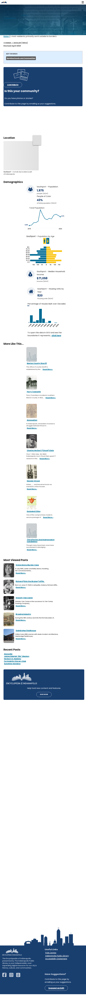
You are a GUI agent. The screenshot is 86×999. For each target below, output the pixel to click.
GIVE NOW (44, 694)
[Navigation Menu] (82, 2)
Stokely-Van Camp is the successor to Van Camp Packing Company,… (34, 602)
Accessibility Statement (56, 963)
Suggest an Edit (56, 992)
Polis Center (50, 957)
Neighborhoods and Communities (21, 58)
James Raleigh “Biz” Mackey (16, 656)
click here (56, 335)
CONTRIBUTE (12, 85)
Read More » (20, 573)
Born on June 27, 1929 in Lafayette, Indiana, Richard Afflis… (37, 585)
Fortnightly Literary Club (15, 661)
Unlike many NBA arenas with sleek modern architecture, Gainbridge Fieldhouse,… (36, 635)
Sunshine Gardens (12, 663)
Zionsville (8, 654)
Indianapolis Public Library (57, 960)
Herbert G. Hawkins (12, 659)
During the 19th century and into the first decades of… (35, 618)
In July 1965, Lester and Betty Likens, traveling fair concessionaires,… (32, 570)
